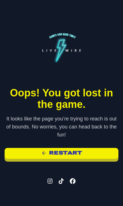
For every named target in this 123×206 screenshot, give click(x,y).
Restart (61, 153)
